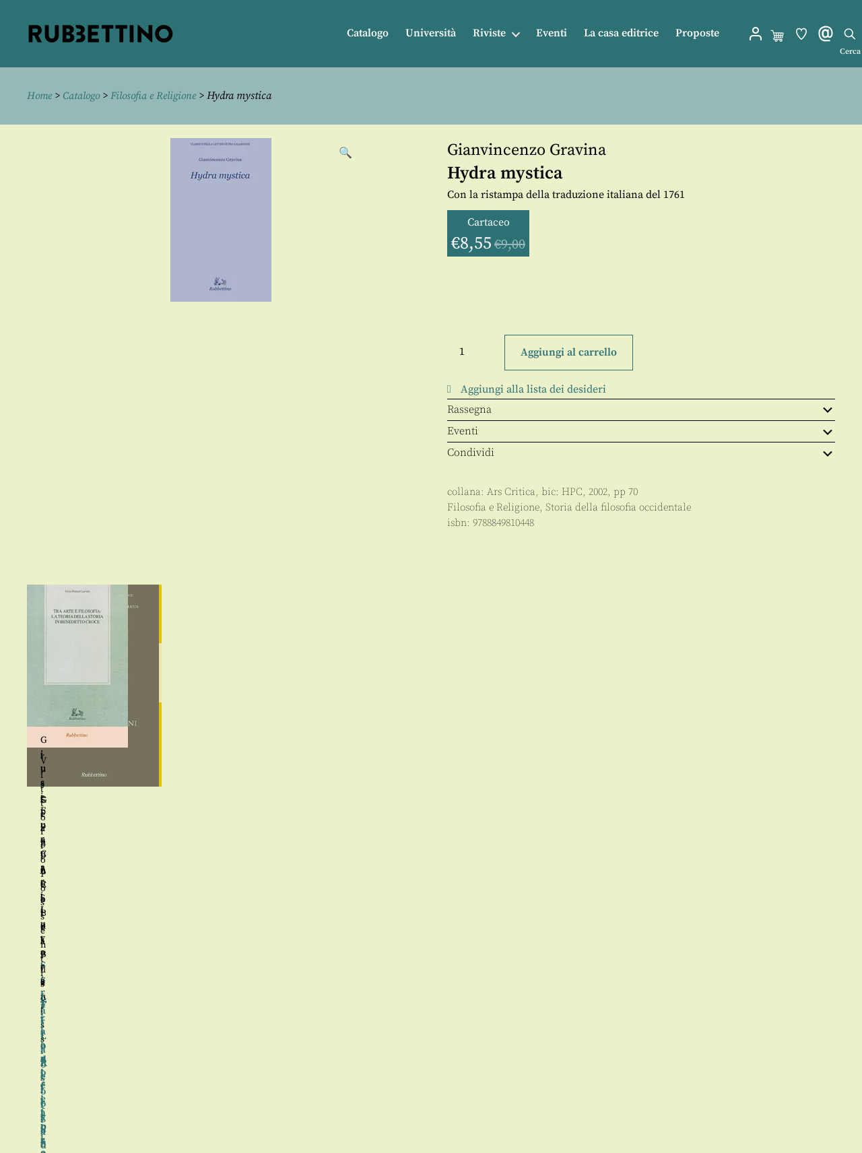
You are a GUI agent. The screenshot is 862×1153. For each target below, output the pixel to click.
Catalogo (368, 33)
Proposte (697, 33)
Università (430, 33)
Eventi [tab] (641, 431)
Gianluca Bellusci (330, 800)
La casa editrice (621, 33)
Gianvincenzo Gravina (526, 149)
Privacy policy (459, 1109)
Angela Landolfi (150, 861)
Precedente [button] (12, 744)
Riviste (489, 33)
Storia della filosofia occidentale (618, 507)
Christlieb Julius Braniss (734, 728)
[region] (431, 745)
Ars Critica (511, 492)
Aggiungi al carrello (569, 352)
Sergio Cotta (128, 800)
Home (40, 95)
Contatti (443, 1078)
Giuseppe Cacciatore (532, 741)
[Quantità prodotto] (474, 351)
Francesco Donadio (752, 789)
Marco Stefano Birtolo (130, 847)
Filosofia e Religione (159, 95)
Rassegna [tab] (641, 409)
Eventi (551, 33)
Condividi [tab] (641, 452)
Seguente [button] (849, 744)
